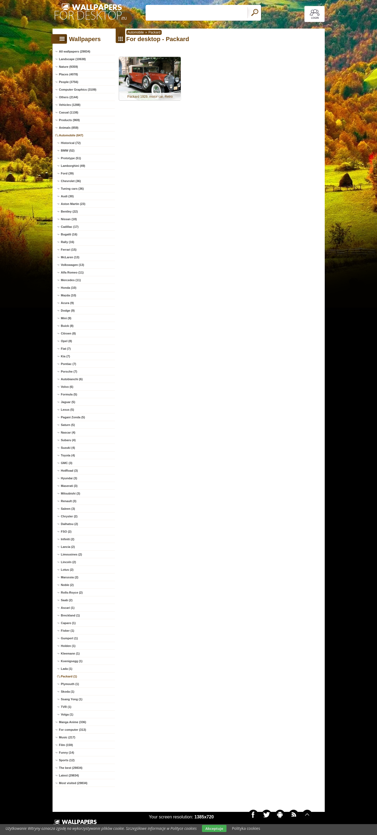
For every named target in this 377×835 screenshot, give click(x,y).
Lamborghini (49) (73, 165)
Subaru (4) (68, 440)
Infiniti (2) (68, 539)
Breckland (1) (70, 615)
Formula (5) (69, 394)
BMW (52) (68, 150)
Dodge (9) (68, 310)
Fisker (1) (67, 630)
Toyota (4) (68, 455)
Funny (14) (66, 752)
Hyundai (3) (69, 478)
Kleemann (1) (70, 653)
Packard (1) (69, 676)
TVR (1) (66, 706)
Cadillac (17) (70, 226)
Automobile (136, 32)
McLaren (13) (70, 257)
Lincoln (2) (68, 562)
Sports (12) (67, 760)
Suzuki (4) (68, 447)
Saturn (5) (68, 424)
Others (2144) (68, 97)
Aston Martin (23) (73, 203)
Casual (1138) (68, 112)
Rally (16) (67, 242)
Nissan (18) (69, 219)
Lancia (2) (68, 546)
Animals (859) (69, 127)
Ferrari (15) (68, 249)
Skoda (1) (68, 691)
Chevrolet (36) (71, 181)
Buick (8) (67, 325)
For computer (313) (72, 729)
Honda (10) (68, 287)
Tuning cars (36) (72, 188)
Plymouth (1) (70, 684)
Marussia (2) (69, 577)
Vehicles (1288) (70, 104)
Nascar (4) (68, 432)
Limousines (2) (71, 554)
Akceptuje (214, 828)
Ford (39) (67, 173)
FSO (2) (66, 531)
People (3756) (68, 82)
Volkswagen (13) (72, 264)
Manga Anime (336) (72, 722)
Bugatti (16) (69, 234)
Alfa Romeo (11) (72, 272)
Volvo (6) (67, 386)
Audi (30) (67, 196)
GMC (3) (66, 463)
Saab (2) (67, 600)
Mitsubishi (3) (70, 493)
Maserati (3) (69, 485)
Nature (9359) (68, 66)
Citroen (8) (68, 333)
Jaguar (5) (68, 402)
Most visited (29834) (73, 783)
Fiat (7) (66, 348)
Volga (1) (67, 714)
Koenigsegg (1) (71, 661)
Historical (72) (71, 143)
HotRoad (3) (69, 470)
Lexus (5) (67, 409)
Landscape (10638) (72, 59)
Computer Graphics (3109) (78, 89)
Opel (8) (66, 341)
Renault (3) (68, 501)
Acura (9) (67, 303)
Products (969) (69, 120)
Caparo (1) (68, 623)
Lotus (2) (67, 569)
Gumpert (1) (69, 638)
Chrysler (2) (69, 516)
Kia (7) (65, 356)
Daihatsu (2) (69, 524)
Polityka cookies (246, 828)
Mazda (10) (68, 295)
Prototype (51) (71, 158)
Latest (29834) (69, 775)
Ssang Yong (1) (71, 699)
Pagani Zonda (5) (73, 417)
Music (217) (67, 737)
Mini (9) (66, 318)
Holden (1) (68, 645)
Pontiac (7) (68, 364)
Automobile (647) (71, 135)
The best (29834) (70, 767)
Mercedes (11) (71, 280)
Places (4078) (68, 74)
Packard (154, 32)
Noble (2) (67, 585)
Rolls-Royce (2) (72, 592)
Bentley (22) (69, 211)
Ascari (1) (68, 607)
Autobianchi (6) (72, 379)
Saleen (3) (68, 508)
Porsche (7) (69, 371)
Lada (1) (66, 668)
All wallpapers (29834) (74, 51)
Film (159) (66, 745)
